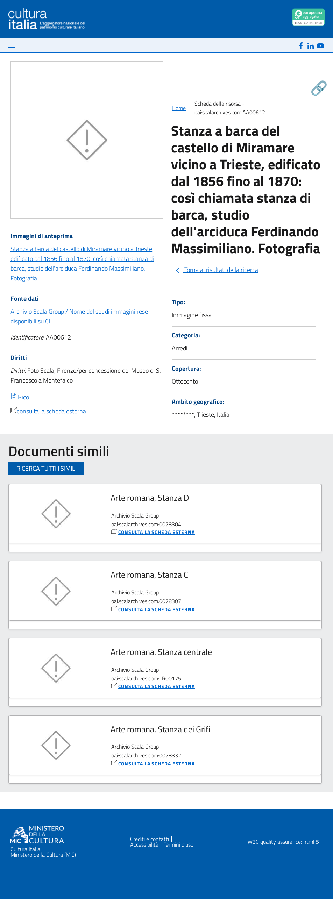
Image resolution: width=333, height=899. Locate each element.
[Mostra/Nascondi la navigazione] (12, 45)
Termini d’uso (178, 844)
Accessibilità (144, 844)
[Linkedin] (310, 45)
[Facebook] (301, 45)
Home (179, 108)
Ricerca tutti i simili (46, 468)
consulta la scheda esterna (51, 411)
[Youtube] (320, 45)
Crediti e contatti (149, 839)
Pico (23, 397)
